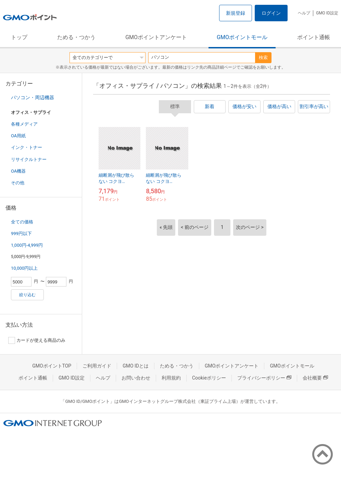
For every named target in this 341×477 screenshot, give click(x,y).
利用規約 (171, 378)
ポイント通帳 (313, 37)
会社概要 (315, 378)
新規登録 (235, 13)
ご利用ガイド (97, 366)
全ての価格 (22, 221)
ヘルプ (304, 13)
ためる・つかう (76, 37)
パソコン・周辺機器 (32, 97)
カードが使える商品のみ (36, 340)
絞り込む (27, 294)
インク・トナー (26, 147)
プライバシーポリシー (264, 378)
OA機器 (18, 171)
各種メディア (24, 124)
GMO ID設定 (327, 13)
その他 (17, 182)
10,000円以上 (24, 268)
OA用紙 (18, 135)
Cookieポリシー (209, 378)
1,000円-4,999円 (27, 245)
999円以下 (21, 233)
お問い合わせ (136, 378)
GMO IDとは (136, 366)
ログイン (271, 13)
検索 (263, 57)
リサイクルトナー (29, 159)
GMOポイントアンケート (156, 37)
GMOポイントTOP (51, 366)
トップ (19, 37)
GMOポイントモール (242, 37)
